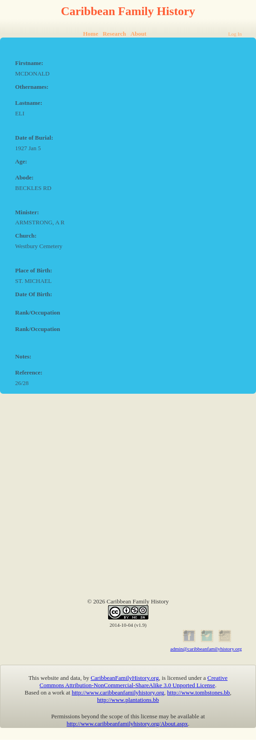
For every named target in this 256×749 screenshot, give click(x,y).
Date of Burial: (34, 137)
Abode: (24, 177)
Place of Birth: (33, 270)
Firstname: (29, 63)
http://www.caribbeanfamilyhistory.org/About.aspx (127, 723)
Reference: (29, 372)
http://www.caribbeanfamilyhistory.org (118, 692)
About (139, 33)
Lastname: (28, 102)
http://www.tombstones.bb (198, 692)
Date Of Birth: (33, 294)
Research (114, 33)
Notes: (23, 356)
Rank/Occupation (37, 312)
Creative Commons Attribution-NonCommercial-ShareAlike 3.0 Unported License (133, 681)
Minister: (27, 212)
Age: (21, 161)
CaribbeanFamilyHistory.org (125, 677)
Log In (235, 34)
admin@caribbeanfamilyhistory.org (206, 648)
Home (90, 33)
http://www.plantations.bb (128, 699)
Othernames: (32, 86)
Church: (26, 235)
